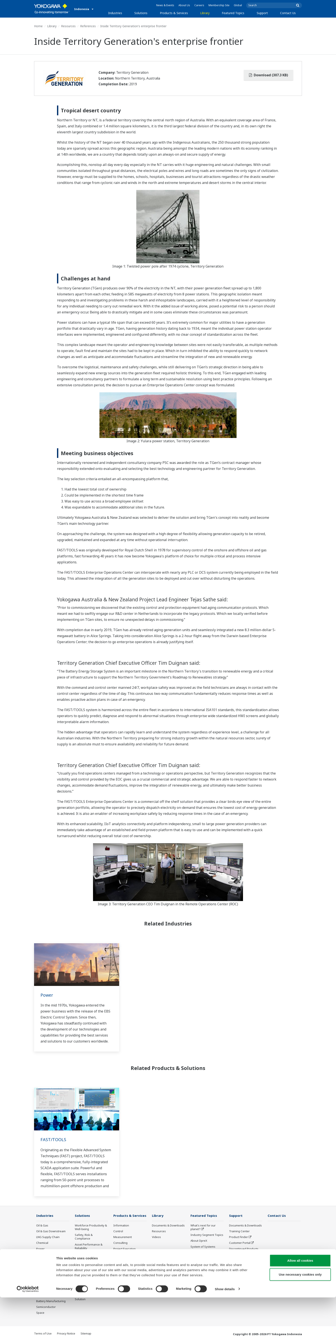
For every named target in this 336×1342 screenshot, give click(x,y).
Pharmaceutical (46, 1272)
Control (118, 1231)
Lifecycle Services (124, 1258)
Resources (68, 26)
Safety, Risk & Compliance (84, 1237)
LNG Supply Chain (48, 1237)
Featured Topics (233, 13)
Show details (225, 1333)
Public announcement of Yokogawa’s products (129, 1272)
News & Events (165, 5)
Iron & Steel (44, 1290)
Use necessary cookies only (300, 1319)
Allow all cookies (300, 1305)
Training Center (239, 1231)
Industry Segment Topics (206, 1235)
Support (262, 13)
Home (38, 26)
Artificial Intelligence (203, 1264)
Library (205, 13)
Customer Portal (239, 1243)
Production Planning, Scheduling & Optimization (88, 1286)
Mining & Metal (46, 1266)
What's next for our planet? (203, 1227)
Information (121, 1226)
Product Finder (238, 1237)
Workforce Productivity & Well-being (91, 1227)
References (88, 26)
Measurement (122, 1237)
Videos (156, 1237)
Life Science (121, 1264)
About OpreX (198, 1241)
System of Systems (202, 1247)
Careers (199, 5)
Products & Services (174, 13)
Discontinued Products (128, 1279)
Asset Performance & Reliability (88, 1246)
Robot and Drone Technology (201, 1272)
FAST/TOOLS (53, 1139)
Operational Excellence (90, 1254)
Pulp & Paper (44, 1284)
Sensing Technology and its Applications (206, 1281)
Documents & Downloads (168, 1226)
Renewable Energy (48, 1255)
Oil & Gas (42, 1226)
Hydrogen (42, 1260)
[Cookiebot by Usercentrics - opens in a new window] (27, 1333)
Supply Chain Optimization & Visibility (90, 1275)
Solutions (140, 13)
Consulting (120, 1243)
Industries (115, 13)
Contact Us (288, 13)
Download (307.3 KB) (268, 75)
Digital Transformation (205, 1258)
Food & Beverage (47, 1278)
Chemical (42, 1243)
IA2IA (194, 1253)
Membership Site (219, 5)
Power (46, 995)
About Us (184, 5)
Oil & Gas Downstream (51, 1231)
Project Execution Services (124, 1251)
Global (238, 5)
